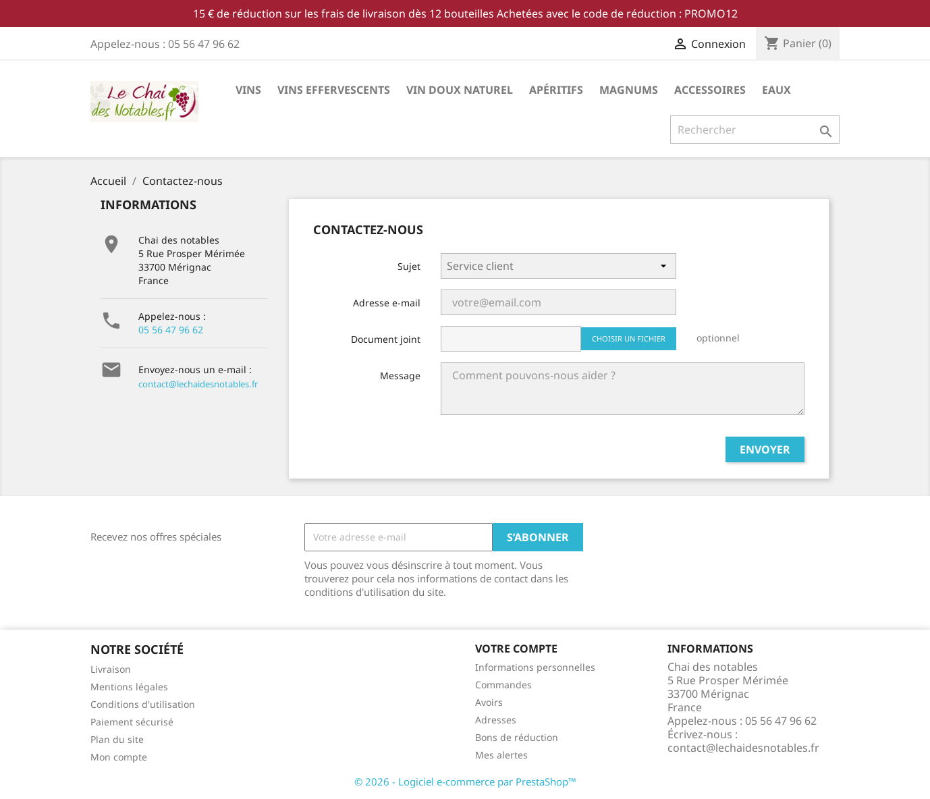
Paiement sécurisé (131, 721)
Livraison (110, 669)
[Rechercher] (755, 129)
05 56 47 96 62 (170, 329)
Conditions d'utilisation (142, 704)
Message (400, 375)
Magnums (628, 89)
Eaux (776, 89)
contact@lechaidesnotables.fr (198, 384)
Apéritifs (556, 89)
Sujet (409, 266)
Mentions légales (129, 686)
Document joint (385, 339)
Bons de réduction (516, 737)
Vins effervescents (333, 89)
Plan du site (117, 739)
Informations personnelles (535, 667)
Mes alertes (501, 754)
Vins (248, 89)
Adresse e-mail (386, 302)
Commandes (503, 684)
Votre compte (516, 648)
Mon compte (118, 756)
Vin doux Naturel (459, 89)
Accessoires (710, 89)
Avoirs (489, 702)
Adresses (495, 719)
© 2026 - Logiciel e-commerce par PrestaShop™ (465, 781)
